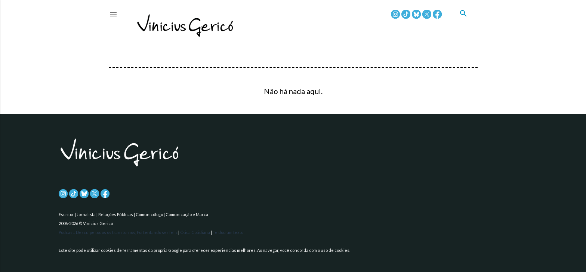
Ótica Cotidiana (195, 232)
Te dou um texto (228, 232)
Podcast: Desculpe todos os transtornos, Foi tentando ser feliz (118, 232)
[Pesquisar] (469, 22)
